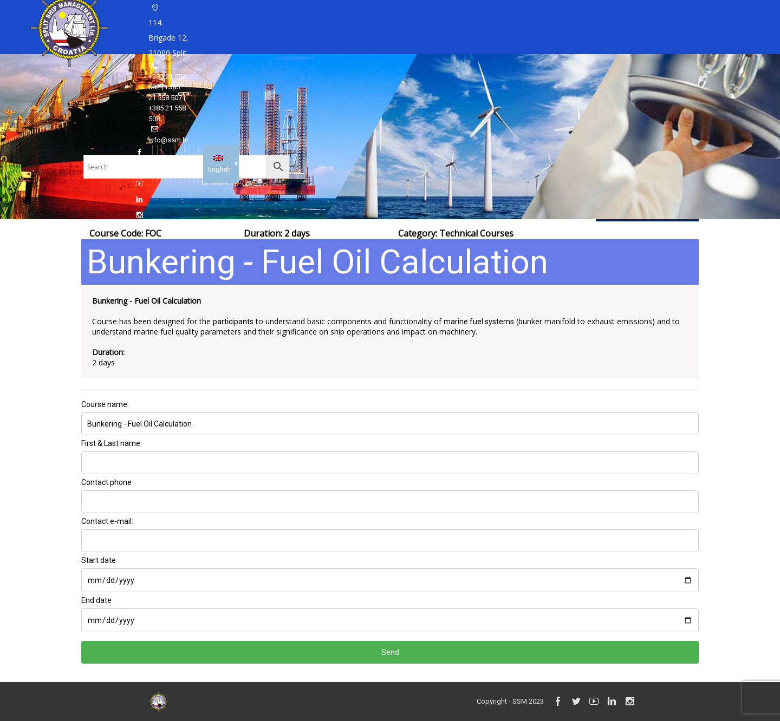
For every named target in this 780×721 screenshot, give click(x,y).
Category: (456, 233)
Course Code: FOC (125, 233)
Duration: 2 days (277, 233)
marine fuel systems (479, 321)
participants (233, 321)
